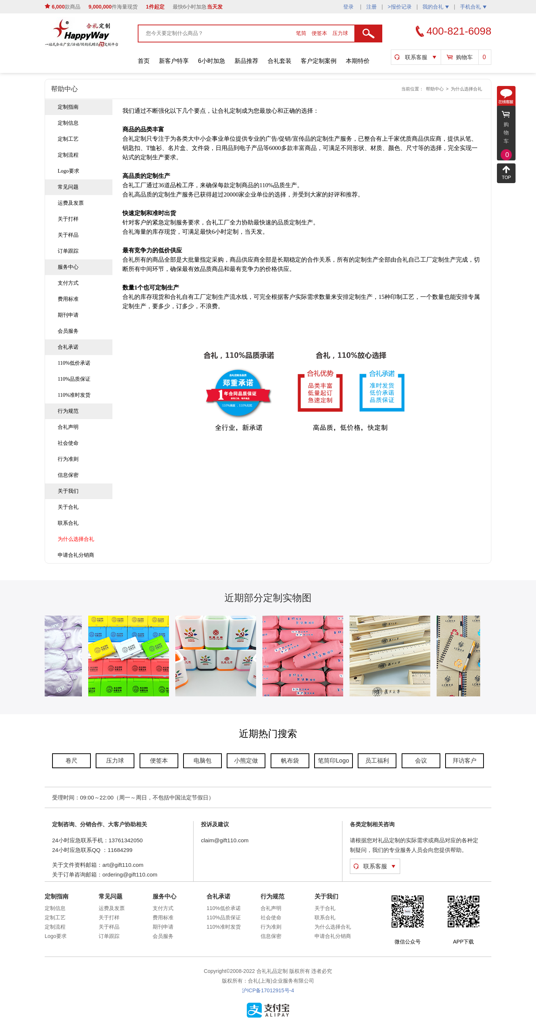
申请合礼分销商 (76, 555)
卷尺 (71, 760)
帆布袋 (290, 760)
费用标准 (68, 299)
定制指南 (68, 107)
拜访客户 (464, 760)
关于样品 (68, 235)
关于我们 (68, 491)
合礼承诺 (68, 347)
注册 (371, 7)
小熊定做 (246, 760)
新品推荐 (246, 61)
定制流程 (68, 155)
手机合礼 (473, 7)
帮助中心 (435, 89)
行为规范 (68, 411)
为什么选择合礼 (466, 89)
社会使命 (68, 443)
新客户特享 (174, 61)
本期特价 (358, 61)
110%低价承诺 (74, 363)
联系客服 (416, 57)
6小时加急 (211, 61)
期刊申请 (68, 315)
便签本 (320, 33)
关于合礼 (68, 507)
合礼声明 (68, 427)
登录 (349, 7)
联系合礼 (68, 523)
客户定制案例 (318, 61)
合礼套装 (279, 61)
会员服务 (68, 331)
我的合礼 (435, 7)
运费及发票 (71, 203)
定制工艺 (68, 139)
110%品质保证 (74, 379)
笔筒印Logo (333, 760)
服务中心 (68, 267)
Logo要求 (68, 171)
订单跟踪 (68, 251)
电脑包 (202, 760)
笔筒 (302, 33)
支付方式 (68, 283)
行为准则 (68, 459)
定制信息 (68, 123)
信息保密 (68, 475)
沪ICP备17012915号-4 (268, 990)
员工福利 (377, 760)
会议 (421, 760)
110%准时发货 (74, 395)
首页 (144, 61)
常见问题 (68, 187)
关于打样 (68, 219)
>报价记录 (400, 7)
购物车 (464, 57)
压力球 (340, 33)
